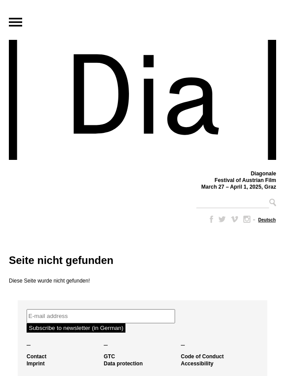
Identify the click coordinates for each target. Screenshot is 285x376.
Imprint (36, 363)
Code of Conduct (202, 356)
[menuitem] (267, 220)
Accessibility (197, 363)
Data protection (123, 363)
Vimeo (234, 219)
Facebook (209, 219)
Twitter (222, 219)
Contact (37, 356)
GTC (109, 356)
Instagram (246, 219)
